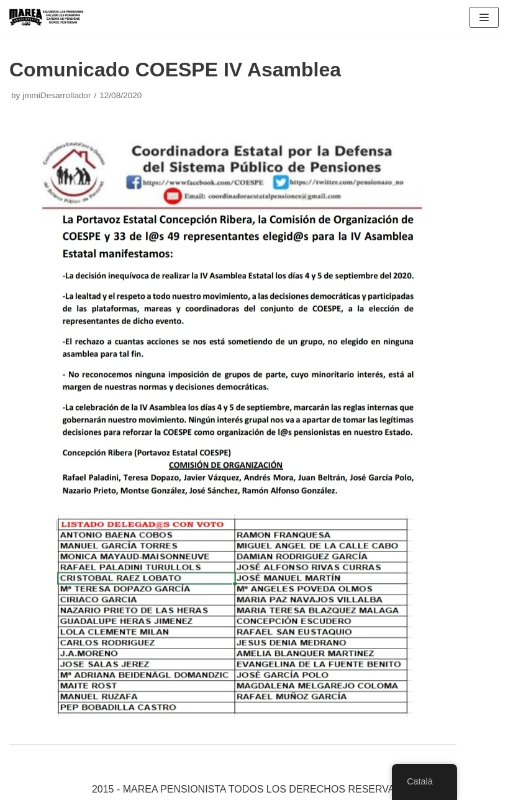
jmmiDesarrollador (56, 95)
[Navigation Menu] (484, 17)
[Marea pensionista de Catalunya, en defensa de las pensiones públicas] (46, 17)
